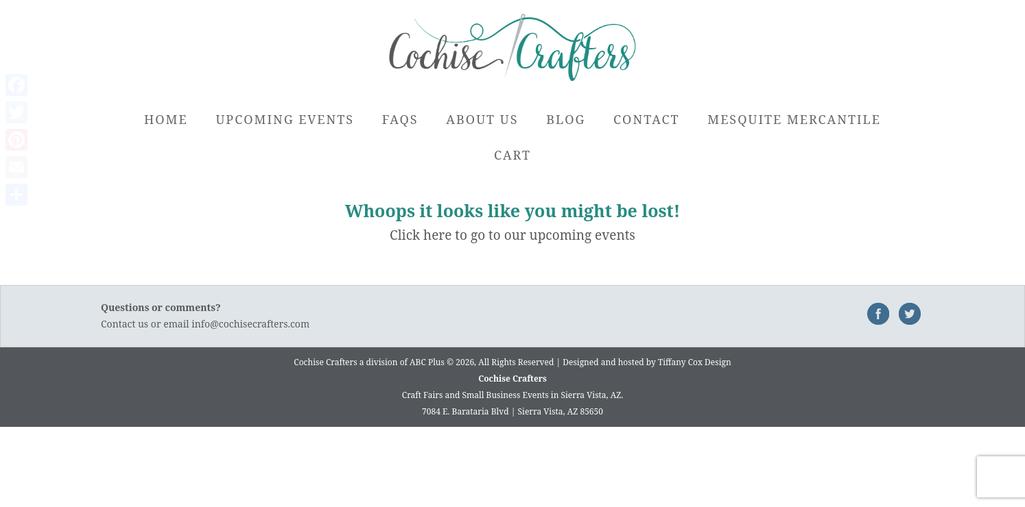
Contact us (124, 323)
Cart (512, 155)
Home (166, 119)
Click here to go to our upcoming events (512, 235)
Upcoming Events (284, 119)
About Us (482, 119)
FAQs (400, 119)
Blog (565, 119)
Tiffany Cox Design (694, 362)
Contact (646, 119)
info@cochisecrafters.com (250, 323)
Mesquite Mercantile (794, 119)
